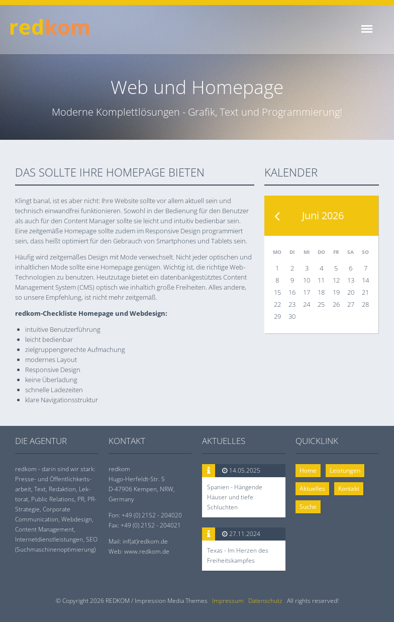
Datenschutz (265, 600)
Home (308, 470)
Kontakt (348, 488)
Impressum (228, 600)
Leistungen (345, 470)
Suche (308, 506)
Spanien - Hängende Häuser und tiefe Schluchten (234, 497)
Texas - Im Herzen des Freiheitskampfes (237, 555)
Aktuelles (312, 488)
